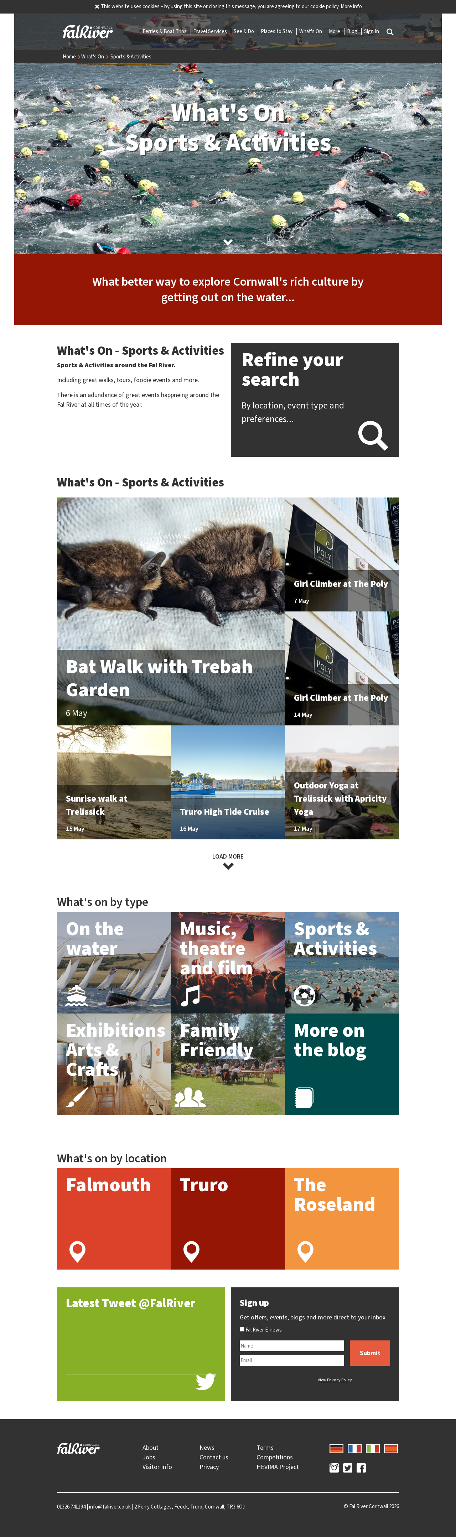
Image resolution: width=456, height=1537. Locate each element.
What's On (311, 31)
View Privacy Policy (335, 1380)
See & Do (244, 31)
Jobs (148, 1457)
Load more (228, 861)
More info (351, 6)
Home (72, 56)
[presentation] (274, 1380)
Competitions (274, 1457)
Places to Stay (277, 31)
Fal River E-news (261, 1330)
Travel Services (210, 31)
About (150, 1447)
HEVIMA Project (277, 1467)
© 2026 (371, 1506)
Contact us (214, 1457)
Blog (352, 31)
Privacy (209, 1467)
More (335, 31)
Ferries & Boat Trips (165, 31)
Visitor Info (157, 1467)
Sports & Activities (130, 56)
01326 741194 (71, 1506)
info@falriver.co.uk (110, 1506)
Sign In (371, 31)
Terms (265, 1447)
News (207, 1447)
